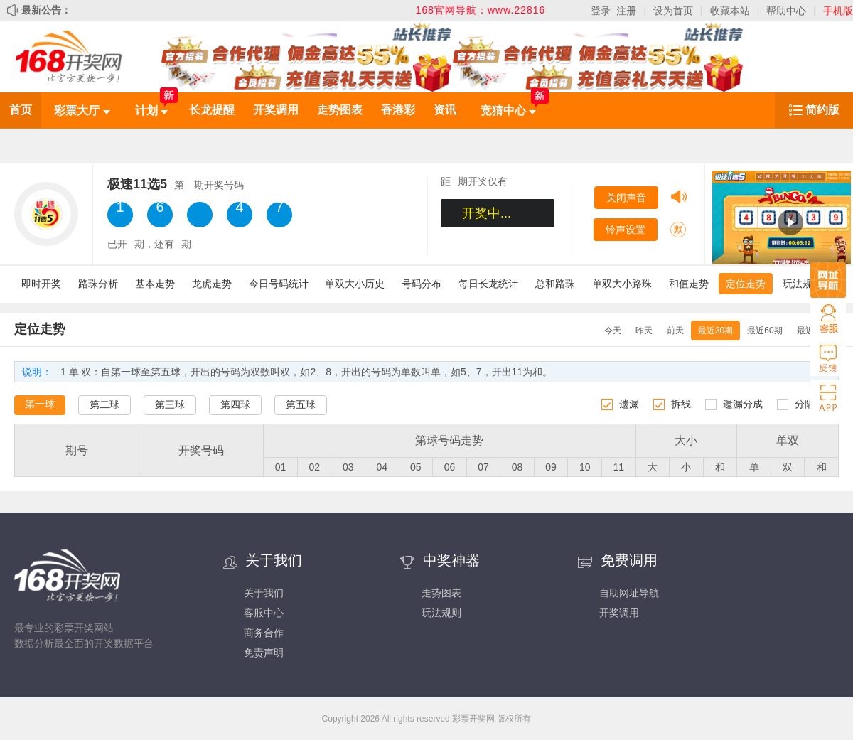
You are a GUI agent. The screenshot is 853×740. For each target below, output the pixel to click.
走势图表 (340, 110)
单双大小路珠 (622, 283)
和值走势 (689, 283)
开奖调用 (276, 110)
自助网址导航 (629, 593)
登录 (601, 10)
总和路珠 (555, 283)
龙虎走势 (212, 283)
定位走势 (746, 283)
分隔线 (810, 403)
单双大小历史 (355, 283)
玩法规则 (802, 283)
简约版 (822, 110)
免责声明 (264, 652)
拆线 (681, 403)
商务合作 (264, 632)
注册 (626, 10)
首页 (20, 110)
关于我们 (264, 593)
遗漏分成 (743, 403)
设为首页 (673, 10)
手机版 (838, 10)
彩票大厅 (81, 110)
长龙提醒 (212, 110)
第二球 (104, 404)
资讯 (445, 110)
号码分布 (421, 283)
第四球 (235, 404)
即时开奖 (41, 283)
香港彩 (398, 110)
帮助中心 (786, 10)
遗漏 (629, 403)
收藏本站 (730, 10)
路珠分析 (98, 283)
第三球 (170, 404)
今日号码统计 (279, 283)
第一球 (40, 403)
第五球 (301, 404)
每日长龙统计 (488, 283)
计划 (151, 110)
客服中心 (264, 612)
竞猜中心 (508, 110)
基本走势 (155, 283)
